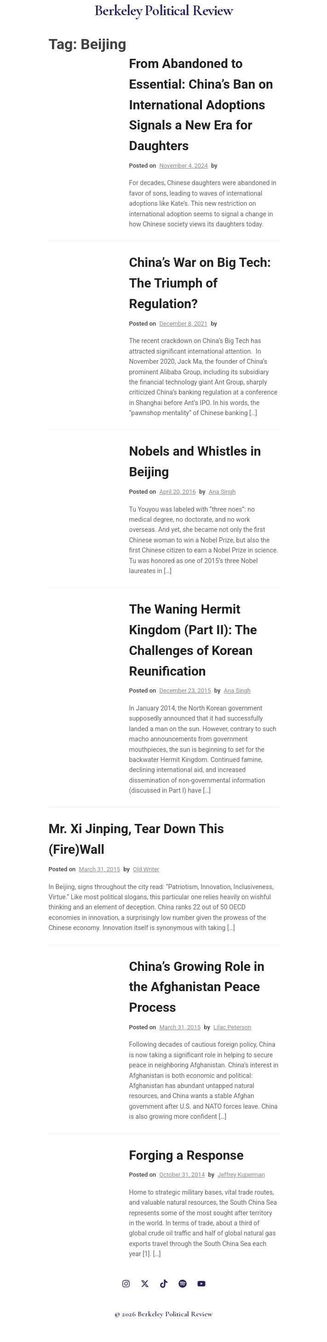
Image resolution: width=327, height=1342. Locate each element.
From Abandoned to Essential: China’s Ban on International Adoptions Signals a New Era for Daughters (201, 104)
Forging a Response (186, 1155)
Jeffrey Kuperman (241, 1174)
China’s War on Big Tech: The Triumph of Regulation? (200, 283)
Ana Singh (222, 491)
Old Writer (146, 869)
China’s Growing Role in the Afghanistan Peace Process (196, 987)
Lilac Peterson (232, 1027)
